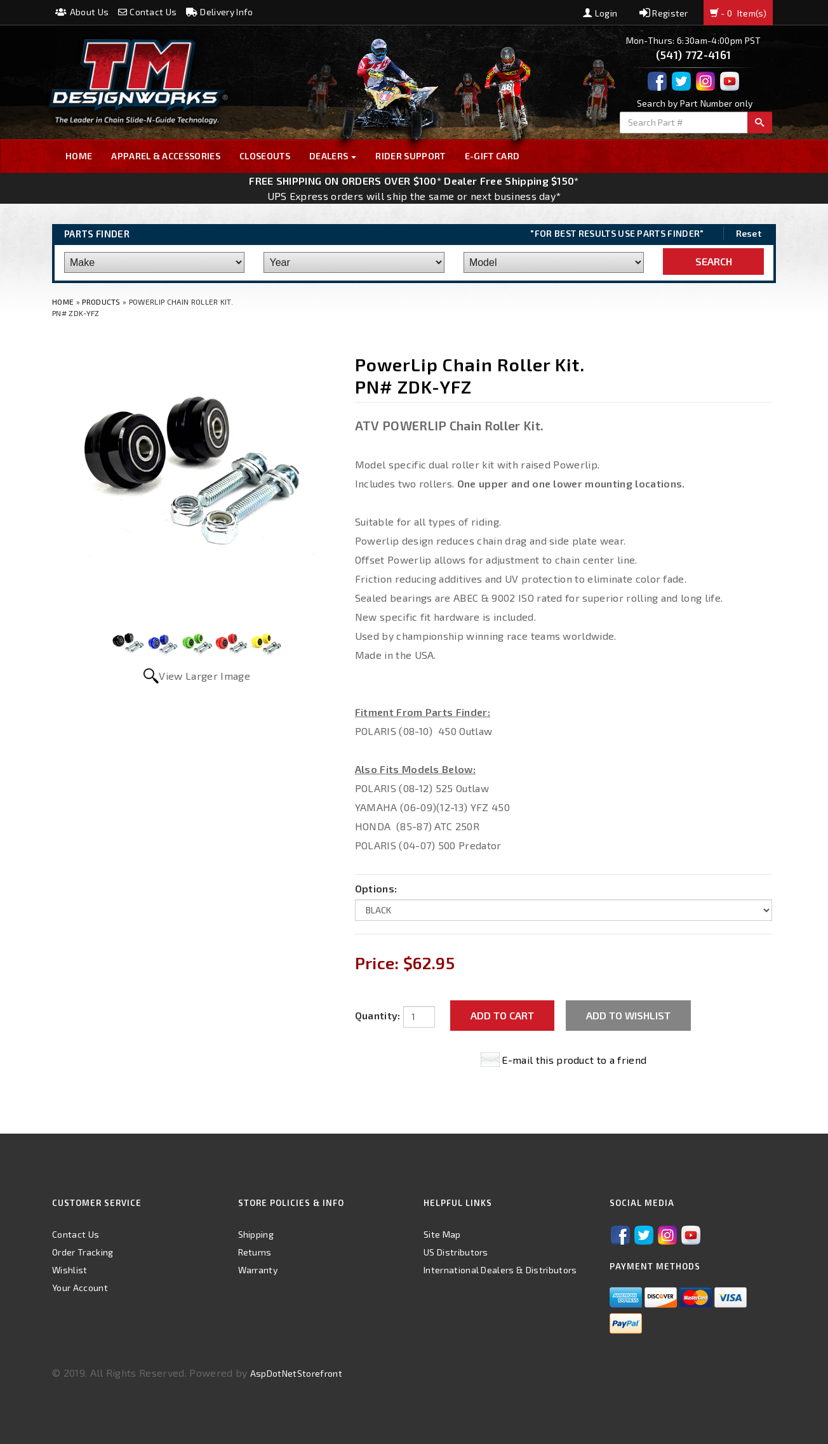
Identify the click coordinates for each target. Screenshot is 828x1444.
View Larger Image (204, 676)
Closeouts (264, 155)
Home (78, 155)
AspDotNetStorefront (296, 1373)
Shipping (256, 1234)
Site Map (442, 1234)
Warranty (258, 1269)
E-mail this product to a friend (574, 1060)
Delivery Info (219, 11)
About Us (82, 11)
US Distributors (456, 1252)
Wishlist (70, 1269)
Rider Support (410, 155)
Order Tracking (82, 1252)
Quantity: (378, 1015)
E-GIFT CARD (492, 155)
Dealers (333, 155)
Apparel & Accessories (165, 155)
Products (101, 301)
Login (600, 13)
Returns (255, 1252)
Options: (376, 888)
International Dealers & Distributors (500, 1269)
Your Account (80, 1287)
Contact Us (147, 11)
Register (663, 13)
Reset (749, 233)
